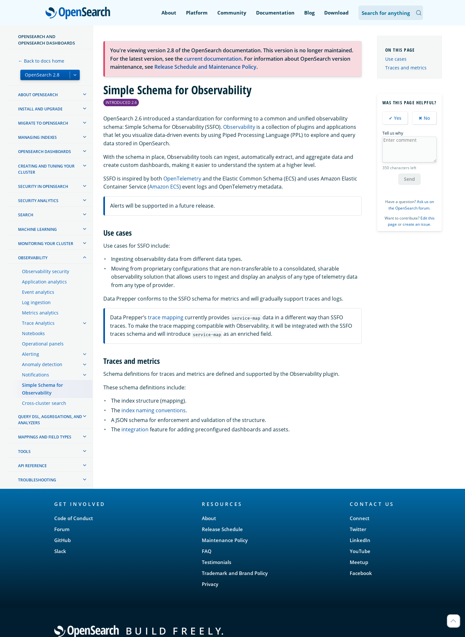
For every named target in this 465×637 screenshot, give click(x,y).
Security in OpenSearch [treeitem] (43, 186)
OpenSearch (80, 13)
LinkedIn (360, 540)
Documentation (275, 12)
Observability (239, 126)
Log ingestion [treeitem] (36, 302)
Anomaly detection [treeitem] (42, 364)
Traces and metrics (406, 68)
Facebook (361, 573)
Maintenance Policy (225, 540)
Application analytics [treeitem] (44, 282)
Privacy (210, 584)
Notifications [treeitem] (35, 375)
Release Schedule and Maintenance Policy (205, 66)
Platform (197, 12)
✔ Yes (395, 118)
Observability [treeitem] (32, 258)
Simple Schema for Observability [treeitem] (42, 389)
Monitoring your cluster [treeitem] (45, 243)
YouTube (360, 551)
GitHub (62, 540)
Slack (60, 551)
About (168, 12)
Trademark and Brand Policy (235, 573)
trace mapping (165, 317)
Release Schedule (222, 529)
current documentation (213, 58)
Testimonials (216, 562)
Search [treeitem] (25, 215)
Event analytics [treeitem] (38, 292)
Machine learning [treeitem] (37, 229)
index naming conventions (153, 410)
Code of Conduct (73, 518)
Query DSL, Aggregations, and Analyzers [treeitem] (50, 420)
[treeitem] (84, 94)
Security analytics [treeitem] (38, 200)
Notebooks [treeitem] (33, 333)
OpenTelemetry (182, 178)
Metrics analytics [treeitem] (40, 313)
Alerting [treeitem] (30, 354)
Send (409, 179)
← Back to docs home (41, 61)
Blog (309, 12)
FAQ (207, 551)
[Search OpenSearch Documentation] (390, 12)
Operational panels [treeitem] (43, 344)
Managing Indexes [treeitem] (37, 137)
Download (336, 12)
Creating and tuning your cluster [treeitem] (46, 169)
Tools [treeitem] (24, 451)
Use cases (396, 59)
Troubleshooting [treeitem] (37, 480)
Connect (359, 518)
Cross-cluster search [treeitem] (44, 403)
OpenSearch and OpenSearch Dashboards (46, 40)
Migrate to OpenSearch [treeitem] (43, 123)
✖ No (424, 118)
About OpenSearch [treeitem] (38, 95)
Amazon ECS (164, 186)
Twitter (358, 529)
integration (135, 429)
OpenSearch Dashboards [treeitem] (44, 151)
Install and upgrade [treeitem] (40, 109)
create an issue (416, 224)
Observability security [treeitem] (45, 271)
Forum (61, 529)
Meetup (359, 562)
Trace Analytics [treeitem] (38, 323)
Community (231, 12)
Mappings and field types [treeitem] (44, 437)
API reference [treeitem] (32, 465)
